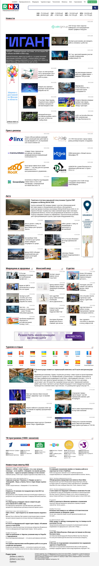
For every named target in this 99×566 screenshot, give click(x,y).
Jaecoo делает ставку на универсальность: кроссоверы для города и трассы (33, 226)
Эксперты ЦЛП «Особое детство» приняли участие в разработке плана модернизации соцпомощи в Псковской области (25, 298)
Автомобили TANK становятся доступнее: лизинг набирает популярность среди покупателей (32, 240)
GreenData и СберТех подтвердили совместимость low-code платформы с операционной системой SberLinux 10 (36, 182)
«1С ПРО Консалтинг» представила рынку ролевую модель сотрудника (80, 140)
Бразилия (10, 363)
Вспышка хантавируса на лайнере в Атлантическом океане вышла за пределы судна (69, 511)
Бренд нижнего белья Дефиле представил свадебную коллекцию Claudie (57, 287)
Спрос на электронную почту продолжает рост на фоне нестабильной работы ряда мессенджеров (46, 74)
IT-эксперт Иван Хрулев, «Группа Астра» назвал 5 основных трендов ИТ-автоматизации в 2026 (46, 103)
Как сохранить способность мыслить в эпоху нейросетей (87, 321)
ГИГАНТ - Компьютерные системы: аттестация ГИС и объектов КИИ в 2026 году (27, 52)
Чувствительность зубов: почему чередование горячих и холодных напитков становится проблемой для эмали (87, 310)
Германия (32, 354)
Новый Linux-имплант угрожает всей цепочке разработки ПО (46, 88)
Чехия (66, 363)
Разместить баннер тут (12, 123)
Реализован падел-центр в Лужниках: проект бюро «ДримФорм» (38, 423)
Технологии (56, 2)
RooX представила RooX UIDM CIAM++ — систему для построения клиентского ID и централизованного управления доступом (37, 168)
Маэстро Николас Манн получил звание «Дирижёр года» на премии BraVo (38, 395)
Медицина (35, 2)
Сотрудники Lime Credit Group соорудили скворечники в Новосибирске (78, 182)
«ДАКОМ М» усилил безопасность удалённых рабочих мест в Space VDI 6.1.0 (79, 168)
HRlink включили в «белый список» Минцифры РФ (79, 154)
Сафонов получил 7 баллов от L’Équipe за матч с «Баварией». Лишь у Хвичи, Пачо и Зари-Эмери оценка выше (26, 482)
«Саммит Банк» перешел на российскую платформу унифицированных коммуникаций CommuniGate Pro (36, 154)
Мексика (55, 363)
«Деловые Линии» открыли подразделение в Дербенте (70, 255)
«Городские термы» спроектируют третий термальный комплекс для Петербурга (81, 395)
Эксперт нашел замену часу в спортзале (55, 276)
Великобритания (88, 363)
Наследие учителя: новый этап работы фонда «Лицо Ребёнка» (86, 287)
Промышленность (24, 2)
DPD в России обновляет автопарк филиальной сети (70, 240)
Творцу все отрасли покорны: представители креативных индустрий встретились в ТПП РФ (83, 423)
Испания (77, 363)
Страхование (78, 2)
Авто (70, 2)
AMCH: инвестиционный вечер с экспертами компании (82, 409)
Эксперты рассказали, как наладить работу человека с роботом (80, 42)
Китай (21, 363)
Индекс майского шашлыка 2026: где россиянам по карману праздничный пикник (38, 409)
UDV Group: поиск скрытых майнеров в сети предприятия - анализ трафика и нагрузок (79, 27)
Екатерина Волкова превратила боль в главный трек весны (56, 321)
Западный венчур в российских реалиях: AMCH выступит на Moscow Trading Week (47, 117)
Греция (77, 354)
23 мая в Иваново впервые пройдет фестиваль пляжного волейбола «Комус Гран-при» (84, 103)
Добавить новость (17, 556)
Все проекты (92, 2)
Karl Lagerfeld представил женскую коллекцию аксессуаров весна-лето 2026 (57, 298)
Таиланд (32, 363)
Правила (13, 561)
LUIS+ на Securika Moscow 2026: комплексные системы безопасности (84, 117)
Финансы (64, 2)
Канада (21, 354)
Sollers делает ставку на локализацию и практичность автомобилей (70, 226)
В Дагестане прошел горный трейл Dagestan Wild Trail (57, 310)
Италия (55, 354)
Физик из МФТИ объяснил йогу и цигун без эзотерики (27, 287)
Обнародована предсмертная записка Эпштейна (68, 480)
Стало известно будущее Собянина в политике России (70, 491)
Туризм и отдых (45, 2)
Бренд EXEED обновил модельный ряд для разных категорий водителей (32, 255)
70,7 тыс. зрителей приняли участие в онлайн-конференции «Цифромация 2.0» (80, 56)
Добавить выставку (17, 559)
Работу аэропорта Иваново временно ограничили (68, 501)
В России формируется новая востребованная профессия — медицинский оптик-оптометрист (26, 276)
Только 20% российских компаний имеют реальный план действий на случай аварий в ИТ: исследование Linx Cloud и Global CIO (36, 139)
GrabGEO (14, 2)
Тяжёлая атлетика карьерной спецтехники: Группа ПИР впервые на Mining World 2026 (53, 201)
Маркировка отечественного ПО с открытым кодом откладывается (82, 88)
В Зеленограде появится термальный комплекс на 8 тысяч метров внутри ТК (63, 370)
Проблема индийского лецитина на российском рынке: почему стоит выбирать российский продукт (26, 321)
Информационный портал (10, 9)
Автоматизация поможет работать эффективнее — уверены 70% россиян (84, 74)
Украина (43, 354)
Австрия (43, 363)
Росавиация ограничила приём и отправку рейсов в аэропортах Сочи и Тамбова (69, 470)
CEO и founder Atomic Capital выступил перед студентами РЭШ (87, 298)
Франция (89, 354)
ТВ (84, 2)
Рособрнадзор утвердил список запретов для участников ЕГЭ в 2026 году (23, 503)
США (66, 354)
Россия (10, 354)
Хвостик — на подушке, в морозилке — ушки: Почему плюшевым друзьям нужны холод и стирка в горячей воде (27, 310)
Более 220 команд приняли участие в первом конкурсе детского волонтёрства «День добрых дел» (87, 276)
